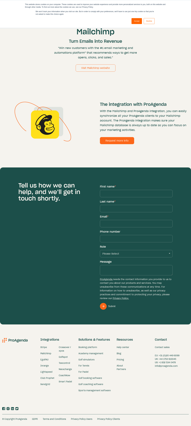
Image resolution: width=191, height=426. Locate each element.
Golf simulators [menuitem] (86, 361)
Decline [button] (149, 21)
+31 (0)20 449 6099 (169, 357)
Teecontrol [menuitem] (64, 364)
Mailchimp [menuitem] (45, 355)
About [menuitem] (120, 367)
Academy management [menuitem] (90, 355)
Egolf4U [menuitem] (44, 361)
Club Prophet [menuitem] (47, 379)
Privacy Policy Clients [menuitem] (108, 420)
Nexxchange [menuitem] (65, 370)
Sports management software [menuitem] (94, 392)
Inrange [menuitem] (44, 367)
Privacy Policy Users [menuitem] (81, 420)
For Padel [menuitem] (83, 373)
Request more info (117, 142)
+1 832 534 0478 (167, 364)
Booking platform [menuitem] (87, 348)
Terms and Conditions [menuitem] (54, 420)
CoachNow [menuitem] (64, 377)
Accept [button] (136, 21)
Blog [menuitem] (119, 355)
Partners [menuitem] (121, 370)
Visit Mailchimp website (95, 69)
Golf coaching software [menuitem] (90, 385)
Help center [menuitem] (123, 348)
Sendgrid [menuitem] (45, 385)
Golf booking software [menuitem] (90, 379)
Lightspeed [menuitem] (46, 373)
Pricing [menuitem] (120, 361)
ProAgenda (106, 280)
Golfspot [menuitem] (63, 358)
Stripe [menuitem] (43, 348)
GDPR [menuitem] (35, 420)
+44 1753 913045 (167, 360)
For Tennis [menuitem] (83, 367)
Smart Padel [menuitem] (65, 383)
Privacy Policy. (121, 299)
